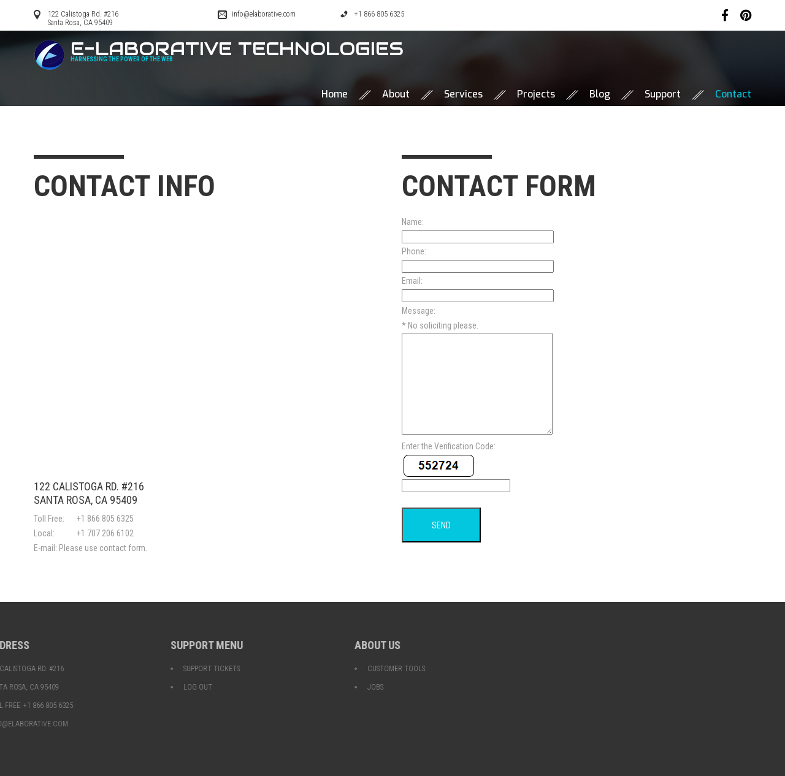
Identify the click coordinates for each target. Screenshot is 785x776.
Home (334, 94)
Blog (599, 94)
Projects (536, 94)
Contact (733, 94)
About (396, 94)
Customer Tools (219, 668)
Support (663, 94)
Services (463, 94)
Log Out (20, 687)
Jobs (198, 687)
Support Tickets (34, 668)
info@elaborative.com (264, 14)
